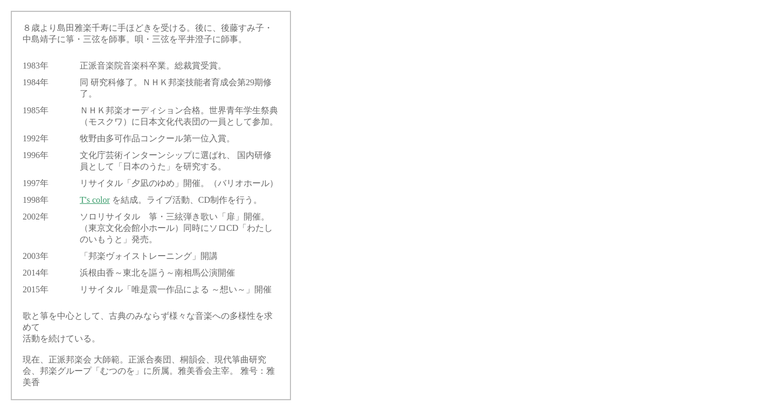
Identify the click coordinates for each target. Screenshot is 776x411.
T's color (95, 199)
